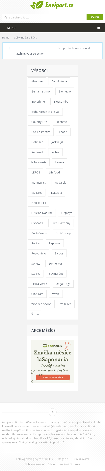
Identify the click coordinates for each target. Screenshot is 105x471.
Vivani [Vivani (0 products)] (56, 294)
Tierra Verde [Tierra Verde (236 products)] (39, 284)
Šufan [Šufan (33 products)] (35, 314)
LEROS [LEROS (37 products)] (35, 172)
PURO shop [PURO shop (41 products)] (63, 233)
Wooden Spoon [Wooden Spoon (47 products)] (41, 304)
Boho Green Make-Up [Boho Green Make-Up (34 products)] (45, 112)
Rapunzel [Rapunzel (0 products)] (55, 243)
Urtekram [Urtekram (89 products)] (37, 294)
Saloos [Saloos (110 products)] (59, 253)
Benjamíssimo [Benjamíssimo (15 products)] (40, 91)
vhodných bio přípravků (36, 438)
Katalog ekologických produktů (34, 459)
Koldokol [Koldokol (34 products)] (37, 152)
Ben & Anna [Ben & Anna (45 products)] (59, 81)
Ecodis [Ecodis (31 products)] (63, 132)
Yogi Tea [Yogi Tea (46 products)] (65, 304)
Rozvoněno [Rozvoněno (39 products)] (38, 253)
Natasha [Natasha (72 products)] (56, 193)
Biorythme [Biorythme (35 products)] (38, 101)
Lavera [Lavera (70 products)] (59, 162)
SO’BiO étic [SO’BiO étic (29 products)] (56, 273)
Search (95, 17)
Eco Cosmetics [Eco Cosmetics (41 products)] (40, 132)
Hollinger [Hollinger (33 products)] (37, 142)
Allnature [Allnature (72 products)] (37, 81)
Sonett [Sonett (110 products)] (35, 263)
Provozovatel (81, 459)
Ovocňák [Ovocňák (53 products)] (37, 223)
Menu (11, 28)
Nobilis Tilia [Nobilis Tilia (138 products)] (38, 203)
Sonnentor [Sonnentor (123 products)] (55, 263)
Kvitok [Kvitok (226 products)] (55, 152)
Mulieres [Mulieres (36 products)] (36, 193)
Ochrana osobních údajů (40, 464)
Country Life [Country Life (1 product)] (39, 122)
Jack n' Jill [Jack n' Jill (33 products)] (57, 142)
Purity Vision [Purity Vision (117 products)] (39, 233)
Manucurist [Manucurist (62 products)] (38, 182)
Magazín (63, 459)
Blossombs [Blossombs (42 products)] (61, 101)
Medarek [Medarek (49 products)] (60, 182)
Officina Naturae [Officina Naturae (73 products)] (42, 213)
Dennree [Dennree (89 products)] (61, 122)
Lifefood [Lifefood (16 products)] (54, 172)
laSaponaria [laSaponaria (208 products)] (38, 162)
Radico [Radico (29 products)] (35, 243)
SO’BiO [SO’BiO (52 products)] (35, 273)
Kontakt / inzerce (70, 464)
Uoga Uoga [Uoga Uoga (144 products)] (63, 284)
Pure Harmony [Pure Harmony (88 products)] (61, 223)
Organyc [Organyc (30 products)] (66, 213)
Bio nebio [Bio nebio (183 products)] (65, 91)
